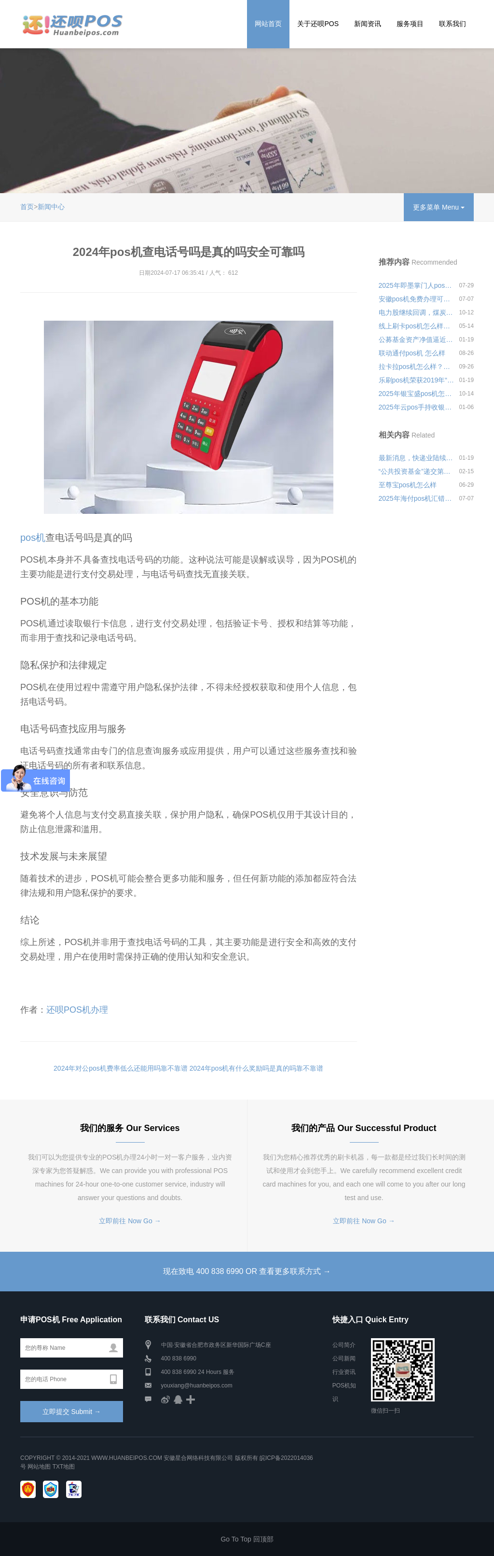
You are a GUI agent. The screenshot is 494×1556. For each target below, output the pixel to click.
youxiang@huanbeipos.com (197, 1385)
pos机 (32, 537)
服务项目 (410, 24)
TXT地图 (64, 1466)
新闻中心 (51, 207)
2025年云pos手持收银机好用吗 (417, 407)
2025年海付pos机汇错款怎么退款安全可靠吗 (417, 498)
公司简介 (344, 1345)
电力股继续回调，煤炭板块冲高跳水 (417, 312)
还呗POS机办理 (77, 1010)
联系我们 (452, 24)
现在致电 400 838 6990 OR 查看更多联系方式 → (247, 1271)
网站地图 (39, 1466)
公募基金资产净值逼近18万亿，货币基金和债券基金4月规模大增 (417, 339)
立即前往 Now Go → (130, 1221)
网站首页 (268, 24)
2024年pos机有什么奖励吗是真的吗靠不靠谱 (257, 1068)
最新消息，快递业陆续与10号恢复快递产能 (417, 458)
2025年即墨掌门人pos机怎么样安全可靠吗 (417, 285)
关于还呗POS (318, 24)
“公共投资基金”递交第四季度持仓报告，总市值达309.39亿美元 (417, 471)
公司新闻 (344, 1358)
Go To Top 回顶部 (246, 1539)
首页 (27, 207)
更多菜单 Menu (439, 207)
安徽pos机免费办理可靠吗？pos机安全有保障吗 (417, 299)
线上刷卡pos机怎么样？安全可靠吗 (417, 326)
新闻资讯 (367, 24)
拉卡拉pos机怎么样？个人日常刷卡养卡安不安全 (417, 366)
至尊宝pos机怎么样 (408, 485)
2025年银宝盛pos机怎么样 (417, 393)
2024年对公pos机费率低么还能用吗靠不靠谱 (121, 1068)
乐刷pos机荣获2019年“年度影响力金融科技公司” (417, 380)
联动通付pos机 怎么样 (412, 353)
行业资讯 (344, 1372)
